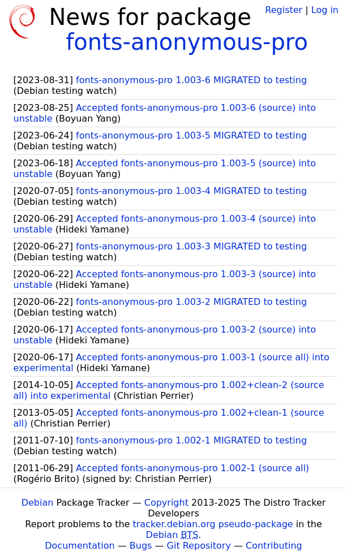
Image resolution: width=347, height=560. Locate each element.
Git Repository (199, 545)
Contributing (274, 545)
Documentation (79, 545)
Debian (38, 502)
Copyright (166, 502)
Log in (325, 10)
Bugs (141, 545)
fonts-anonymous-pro (187, 42)
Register (283, 10)
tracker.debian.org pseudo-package (213, 524)
